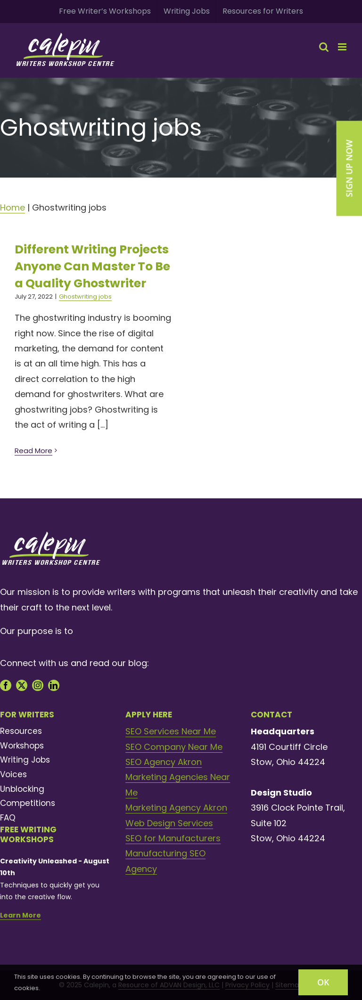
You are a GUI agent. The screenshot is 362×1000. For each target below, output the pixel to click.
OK (323, 982)
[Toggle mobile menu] (343, 47)
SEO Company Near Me (173, 747)
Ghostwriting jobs (85, 296)
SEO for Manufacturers (173, 838)
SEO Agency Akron (163, 762)
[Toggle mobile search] (324, 47)
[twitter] (21, 685)
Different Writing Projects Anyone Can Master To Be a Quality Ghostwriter (92, 266)
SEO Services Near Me (170, 731)
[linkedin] (53, 685)
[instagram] (37, 685)
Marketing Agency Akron (176, 807)
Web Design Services (169, 823)
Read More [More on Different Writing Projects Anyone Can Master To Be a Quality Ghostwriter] (33, 450)
